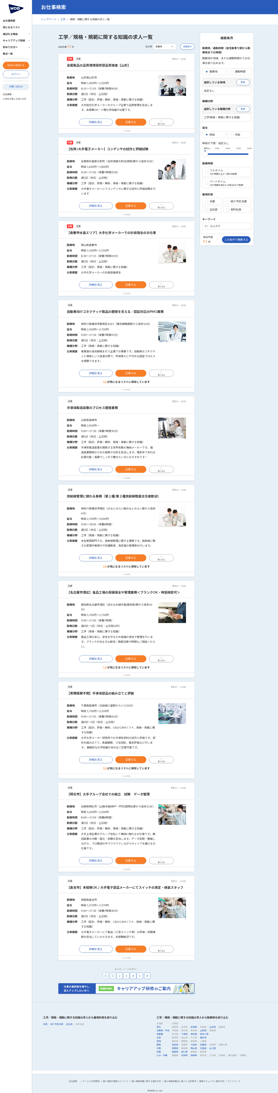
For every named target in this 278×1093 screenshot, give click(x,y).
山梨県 (203, 1030)
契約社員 (233, 209)
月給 (235, 134)
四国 (159, 1051)
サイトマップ (233, 1081)
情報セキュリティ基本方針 (211, 1081)
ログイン (16, 74)
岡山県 (194, 1048)
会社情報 (7, 94)
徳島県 (175, 1051)
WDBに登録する (15, 65)
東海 (159, 1041)
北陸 (159, 1037)
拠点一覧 (8, 53)
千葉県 (184, 1034)
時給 (210, 134)
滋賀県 (175, 1044)
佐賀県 (184, 1055)
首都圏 (160, 1034)
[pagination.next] (147, 976)
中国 (159, 1048)
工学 (62, 19)
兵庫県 (203, 1044)
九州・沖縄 (162, 1055)
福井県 (203, 1037)
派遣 (210, 201)
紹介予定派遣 (236, 201)
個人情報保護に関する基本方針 (146, 1081)
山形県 (212, 1027)
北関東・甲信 (163, 1030)
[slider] (205, 153)
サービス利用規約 (91, 1081)
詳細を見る (95, 122)
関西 (159, 1044)
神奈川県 (204, 1034)
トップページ (48, 19)
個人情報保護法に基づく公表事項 (180, 1081)
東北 (159, 1027)
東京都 (194, 1034)
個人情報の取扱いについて (115, 1081)
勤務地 (211, 71)
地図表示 (187, 46)
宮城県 (194, 1027)
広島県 (203, 1048)
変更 (243, 82)
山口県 (212, 1048)
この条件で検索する (236, 239)
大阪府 (194, 1044)
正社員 (211, 209)
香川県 (184, 1051)
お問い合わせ (16, 86)
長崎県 (194, 1055)
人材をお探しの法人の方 (14, 99)
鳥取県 (175, 1048)
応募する (131, 122)
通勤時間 (238, 71)
